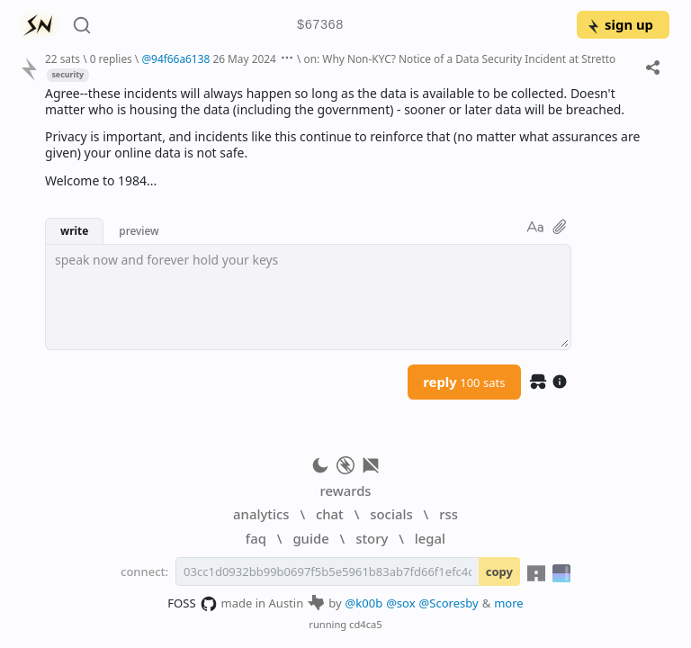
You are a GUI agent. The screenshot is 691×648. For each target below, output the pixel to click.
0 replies (111, 58)
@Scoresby (449, 603)
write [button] (74, 230)
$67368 (320, 25)
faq (256, 538)
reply (464, 382)
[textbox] (308, 297)
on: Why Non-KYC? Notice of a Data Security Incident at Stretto (460, 58)
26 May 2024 (244, 58)
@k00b (364, 603)
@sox (400, 603)
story (371, 538)
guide (310, 538)
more (509, 603)
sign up (619, 24)
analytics (261, 514)
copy (499, 571)
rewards (345, 491)
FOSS (192, 604)
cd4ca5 (365, 624)
